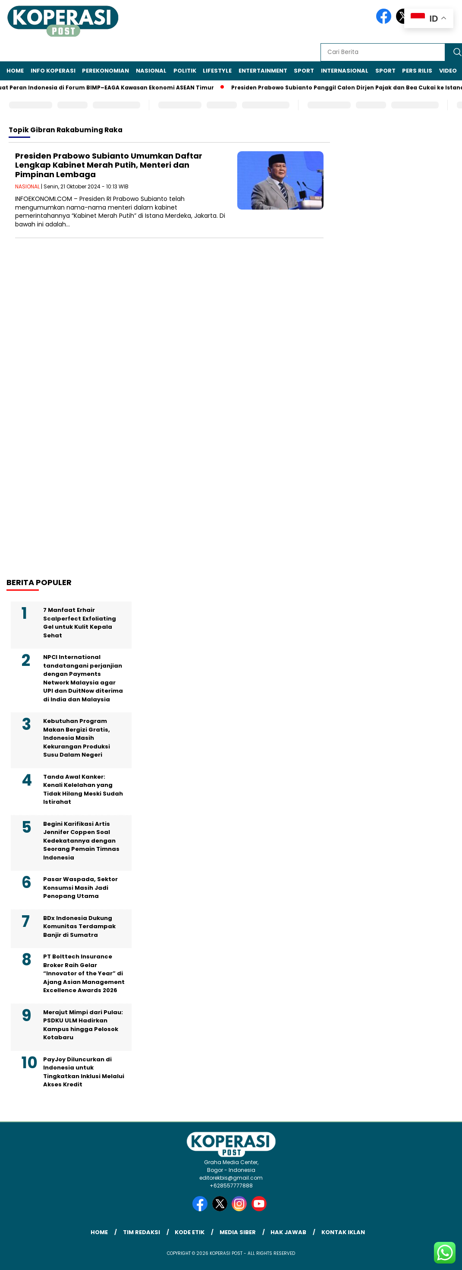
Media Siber (238, 1232)
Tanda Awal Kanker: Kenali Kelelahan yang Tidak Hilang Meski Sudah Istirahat (83, 789)
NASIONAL (151, 71)
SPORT (304, 71)
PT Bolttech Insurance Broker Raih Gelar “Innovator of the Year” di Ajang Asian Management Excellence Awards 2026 (84, 973)
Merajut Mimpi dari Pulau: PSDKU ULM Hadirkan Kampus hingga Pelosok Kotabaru (83, 1025)
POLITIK (184, 71)
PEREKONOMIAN (105, 71)
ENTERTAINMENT (263, 71)
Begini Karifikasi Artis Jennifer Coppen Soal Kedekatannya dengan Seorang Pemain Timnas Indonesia (81, 841)
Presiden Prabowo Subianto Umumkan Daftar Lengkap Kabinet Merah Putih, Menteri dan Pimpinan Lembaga (108, 165)
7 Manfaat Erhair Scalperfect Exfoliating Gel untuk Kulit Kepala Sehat (79, 623)
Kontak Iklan (343, 1232)
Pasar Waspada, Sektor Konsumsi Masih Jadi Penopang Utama (80, 887)
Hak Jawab (288, 1232)
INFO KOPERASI (53, 71)
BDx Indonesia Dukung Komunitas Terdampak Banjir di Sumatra (79, 926)
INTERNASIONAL (344, 71)
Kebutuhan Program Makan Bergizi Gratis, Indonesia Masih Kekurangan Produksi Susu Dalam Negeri (76, 738)
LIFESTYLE (217, 71)
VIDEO (448, 71)
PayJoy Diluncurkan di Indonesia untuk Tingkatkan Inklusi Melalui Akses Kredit (83, 1072)
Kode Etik (189, 1232)
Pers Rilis (417, 71)
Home (15, 71)
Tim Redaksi (141, 1232)
